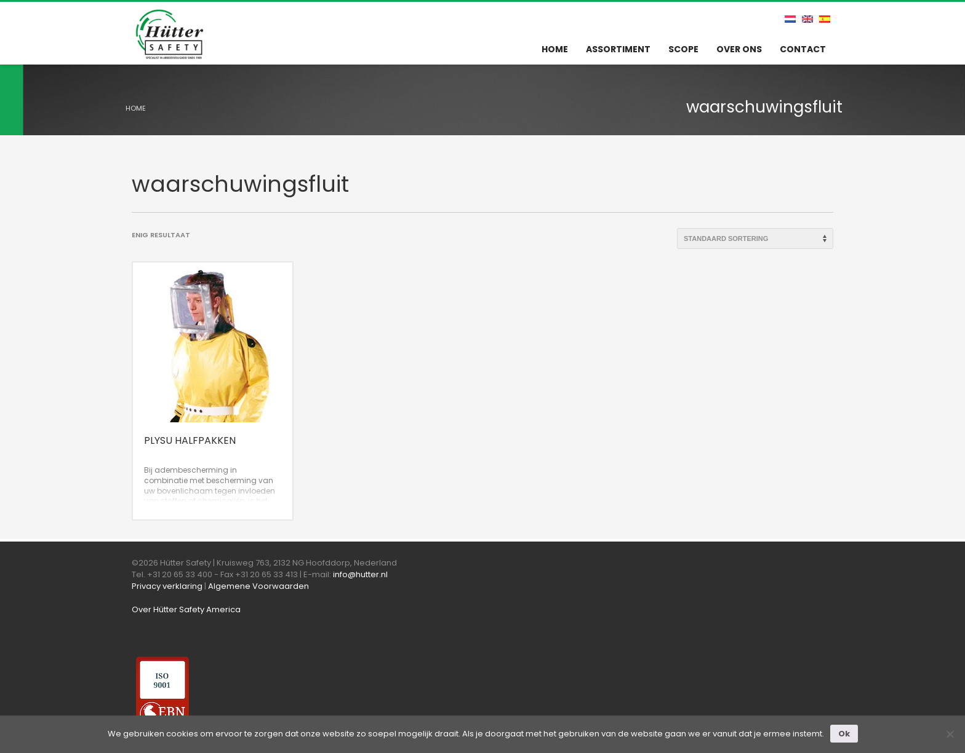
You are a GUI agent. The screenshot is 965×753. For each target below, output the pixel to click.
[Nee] (949, 734)
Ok (844, 733)
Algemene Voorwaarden (258, 586)
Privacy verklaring (167, 586)
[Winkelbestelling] (755, 238)
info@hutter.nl (360, 574)
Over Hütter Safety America (186, 609)
